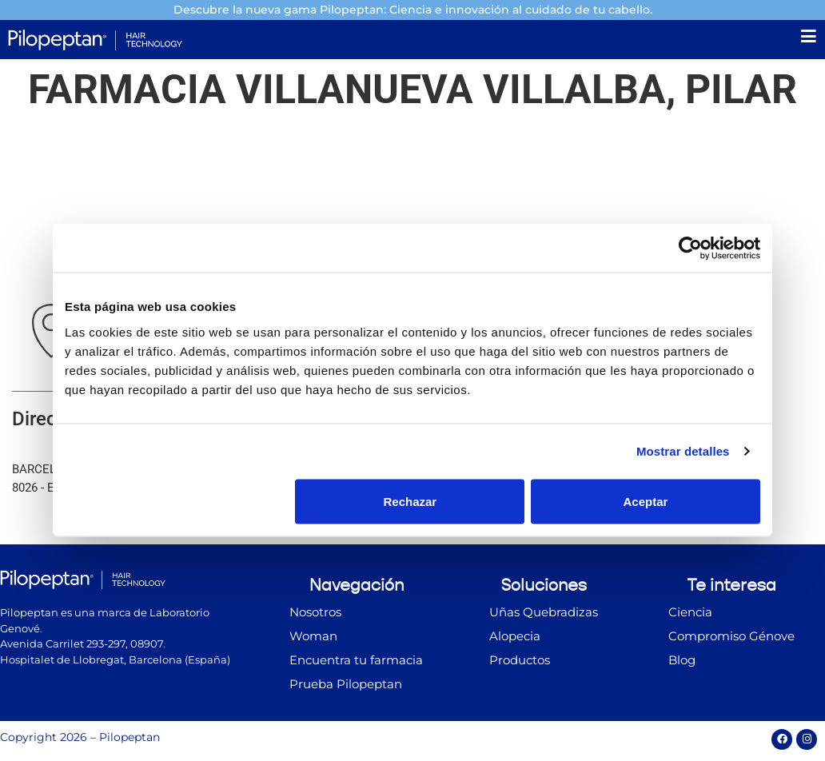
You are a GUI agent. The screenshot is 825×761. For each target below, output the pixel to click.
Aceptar (646, 501)
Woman (313, 639)
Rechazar (410, 501)
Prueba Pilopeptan (345, 687)
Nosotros (315, 615)
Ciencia (690, 615)
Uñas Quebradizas (543, 615)
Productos (519, 663)
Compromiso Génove (731, 639)
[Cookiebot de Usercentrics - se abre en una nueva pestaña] (690, 249)
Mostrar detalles (683, 451)
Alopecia (514, 639)
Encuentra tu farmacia (356, 663)
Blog (681, 663)
